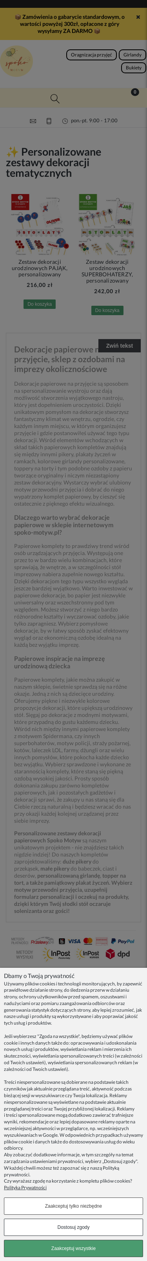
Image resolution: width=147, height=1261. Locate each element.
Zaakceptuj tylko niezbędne (73, 1206)
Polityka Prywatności (25, 1187)
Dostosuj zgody (73, 1227)
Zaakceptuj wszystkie (73, 1248)
